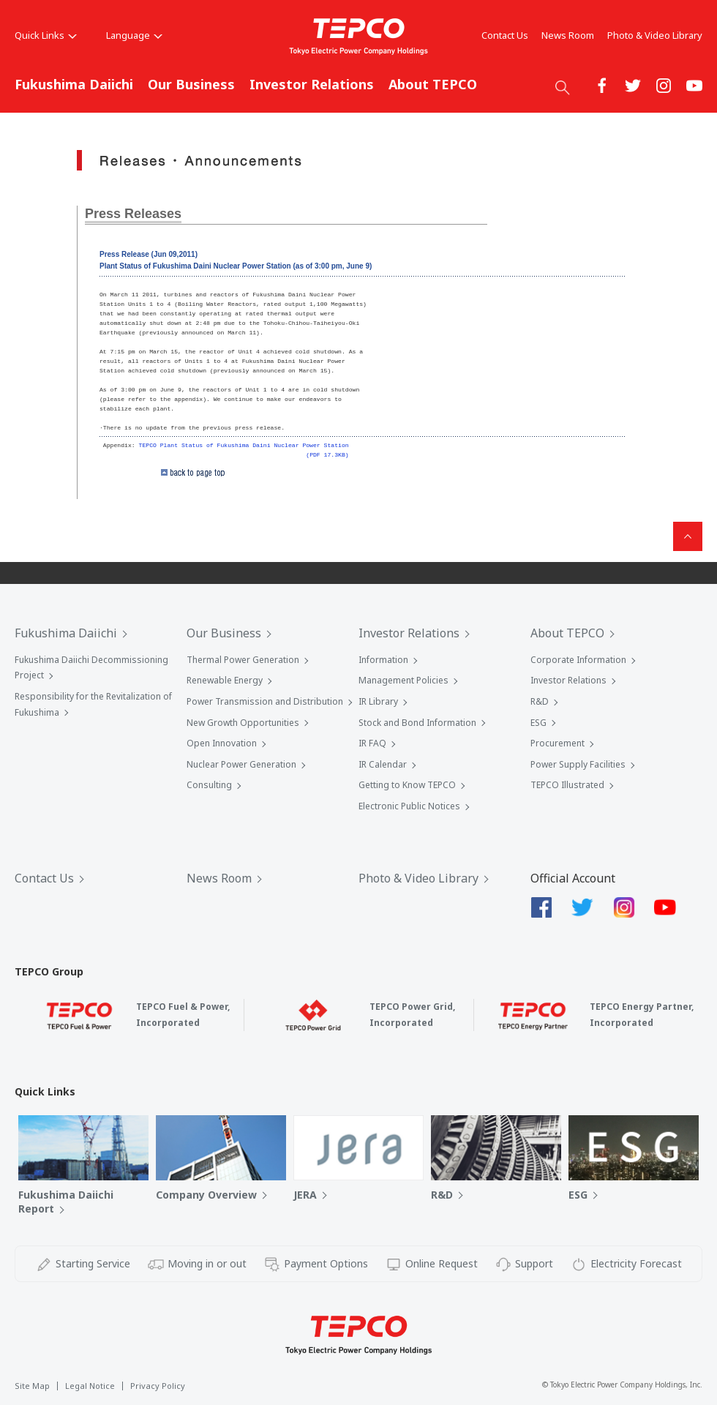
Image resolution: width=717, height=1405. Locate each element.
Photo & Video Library (654, 35)
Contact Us (504, 35)
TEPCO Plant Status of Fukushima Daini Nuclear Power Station (244, 445)
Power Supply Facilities (578, 764)
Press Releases (133, 213)
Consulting (209, 785)
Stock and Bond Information (417, 722)
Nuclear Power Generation (241, 764)
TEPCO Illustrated (567, 785)
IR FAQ (372, 743)
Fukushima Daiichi (74, 84)
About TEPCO (432, 84)
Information (383, 659)
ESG (538, 722)
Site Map (32, 1385)
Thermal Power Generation (243, 659)
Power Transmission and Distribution (265, 701)
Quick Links (46, 35)
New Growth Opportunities (243, 722)
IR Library (378, 701)
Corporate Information (578, 659)
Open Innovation (222, 743)
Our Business (191, 84)
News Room (567, 35)
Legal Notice (90, 1385)
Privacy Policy (157, 1385)
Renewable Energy (225, 680)
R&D (539, 701)
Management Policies (403, 680)
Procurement (557, 743)
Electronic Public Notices (409, 806)
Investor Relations (311, 84)
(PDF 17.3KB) (327, 455)
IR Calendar (382, 764)
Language (134, 35)
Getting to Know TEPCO (407, 785)
